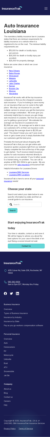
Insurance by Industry (13, 317)
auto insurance (23, 165)
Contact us (8, 397)
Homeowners (9, 347)
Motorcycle (8, 355)
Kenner (12, 86)
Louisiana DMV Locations (19, 175)
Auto (6, 343)
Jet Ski (7, 375)
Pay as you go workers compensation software (23, 325)
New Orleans (14, 71)
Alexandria (13, 94)
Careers (7, 401)
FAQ (5, 405)
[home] (12, 8)
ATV (5, 367)
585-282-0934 (14, 282)
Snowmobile (9, 371)
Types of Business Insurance (16, 313)
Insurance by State (11, 321)
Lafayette (13, 81)
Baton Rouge (14, 73)
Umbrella (7, 359)
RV (5, 351)
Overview (8, 309)
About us (7, 389)
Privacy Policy (10, 428)
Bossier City (14, 88)
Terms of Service (26, 428)
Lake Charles (14, 83)
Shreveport (13, 76)
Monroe (12, 91)
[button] (46, 8)
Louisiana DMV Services (19, 172)
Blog (6, 393)
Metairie (12, 78)
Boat (6, 363)
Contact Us (26, 246)
